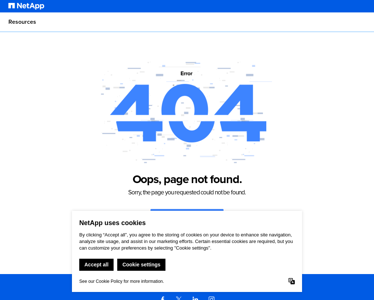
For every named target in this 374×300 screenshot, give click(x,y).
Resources (22, 22)
